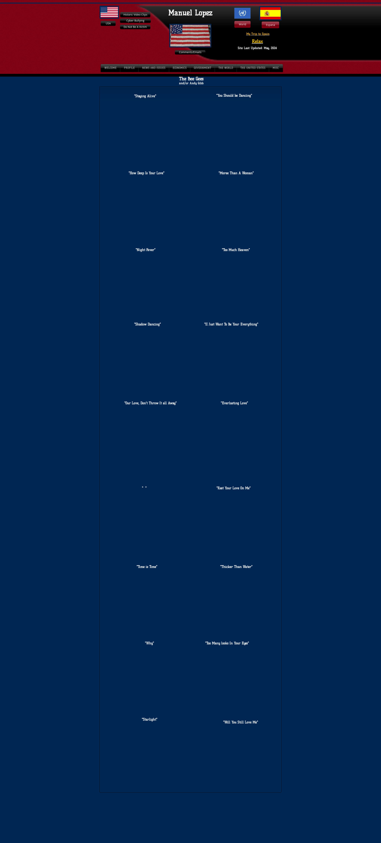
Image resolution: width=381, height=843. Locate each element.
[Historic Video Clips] (135, 14)
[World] (242, 24)
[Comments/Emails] (190, 52)
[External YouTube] (145, 131)
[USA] (108, 23)
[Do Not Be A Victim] (135, 27)
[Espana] (270, 25)
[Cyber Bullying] (135, 21)
